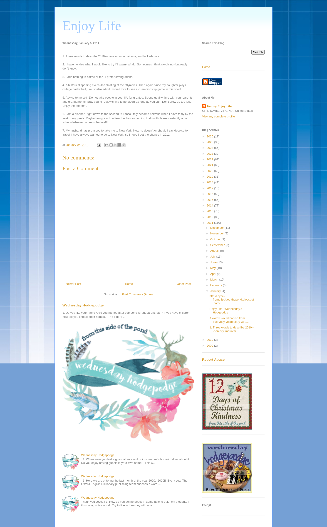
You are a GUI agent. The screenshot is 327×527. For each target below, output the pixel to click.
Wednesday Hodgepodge (83, 305)
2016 (210, 194)
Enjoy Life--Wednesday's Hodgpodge (225, 310)
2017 (210, 188)
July (213, 256)
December (217, 227)
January (216, 291)
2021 (210, 165)
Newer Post (73, 284)
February (216, 285)
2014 (210, 205)
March (214, 279)
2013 (210, 211)
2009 (210, 345)
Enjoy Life (91, 25)
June (214, 262)
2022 (210, 159)
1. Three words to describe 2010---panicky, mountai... (231, 329)
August (215, 250)
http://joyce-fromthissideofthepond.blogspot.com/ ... (231, 299)
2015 (210, 199)
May (213, 268)
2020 (210, 171)
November (217, 233)
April (213, 274)
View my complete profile (218, 116)
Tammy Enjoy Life (219, 106)
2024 (210, 147)
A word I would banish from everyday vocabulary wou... (229, 319)
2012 (210, 217)
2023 (210, 153)
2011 (210, 222)
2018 (210, 182)
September (217, 245)
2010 (210, 339)
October (216, 239)
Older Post (184, 284)
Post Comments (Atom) (137, 294)
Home (129, 284)
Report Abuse (213, 359)
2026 (210, 136)
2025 (210, 142)
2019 (210, 176)
